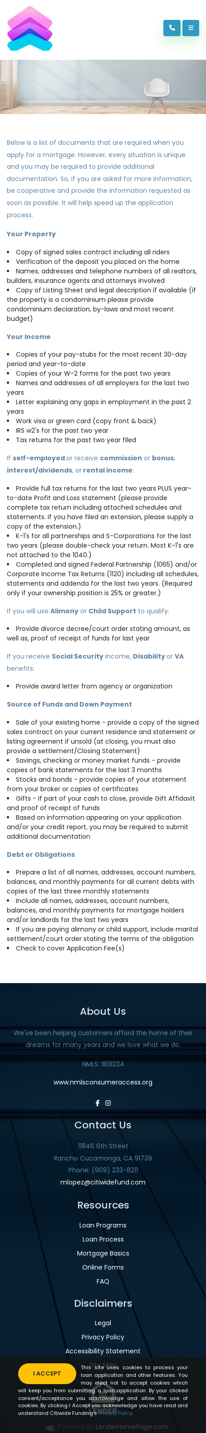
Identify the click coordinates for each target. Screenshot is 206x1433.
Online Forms (103, 1267)
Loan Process (103, 1239)
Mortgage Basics (103, 1253)
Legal (103, 1323)
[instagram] (108, 1103)
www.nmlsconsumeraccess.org (103, 1082)
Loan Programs (103, 1225)
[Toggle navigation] (190, 28)
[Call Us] (172, 28)
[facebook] (98, 1103)
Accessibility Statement (103, 1351)
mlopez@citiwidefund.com (103, 1182)
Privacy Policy (103, 1337)
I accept (47, 1373)
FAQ (103, 1281)
